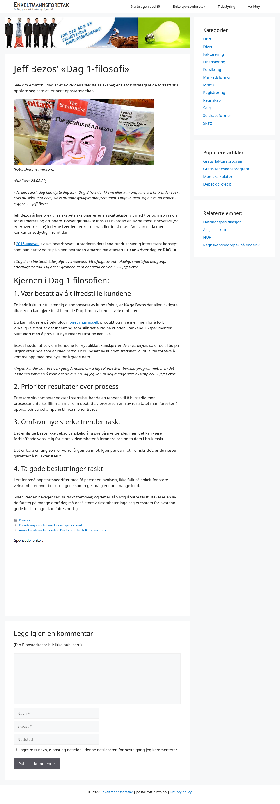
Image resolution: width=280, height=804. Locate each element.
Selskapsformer (217, 115)
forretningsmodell (83, 322)
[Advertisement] (97, 575)
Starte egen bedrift (145, 6)
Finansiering (214, 61)
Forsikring (212, 69)
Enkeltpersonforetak (189, 6)
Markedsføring (216, 77)
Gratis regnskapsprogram (226, 168)
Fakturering (213, 54)
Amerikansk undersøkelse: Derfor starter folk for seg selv (62, 530)
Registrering (214, 92)
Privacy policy (181, 792)
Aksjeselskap (214, 229)
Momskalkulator (217, 176)
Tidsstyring (226, 6)
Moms (208, 84)
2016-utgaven (27, 244)
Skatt (207, 123)
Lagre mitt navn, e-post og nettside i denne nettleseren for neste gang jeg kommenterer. (98, 749)
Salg (207, 107)
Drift (207, 38)
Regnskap (212, 100)
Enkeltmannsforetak (117, 792)
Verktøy (254, 6)
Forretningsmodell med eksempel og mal (50, 525)
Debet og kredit (217, 184)
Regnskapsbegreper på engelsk (231, 244)
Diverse (24, 520)
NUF (207, 237)
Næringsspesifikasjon (222, 221)
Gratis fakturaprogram (223, 161)
